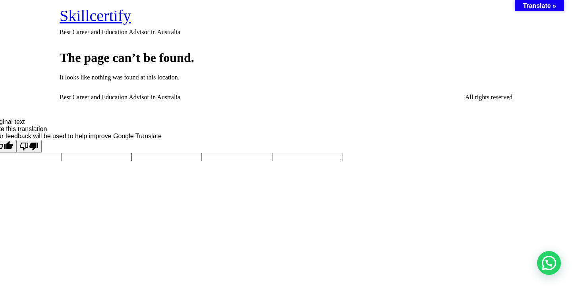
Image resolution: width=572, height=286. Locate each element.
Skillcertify (95, 16)
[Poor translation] (29, 146)
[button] (549, 263)
